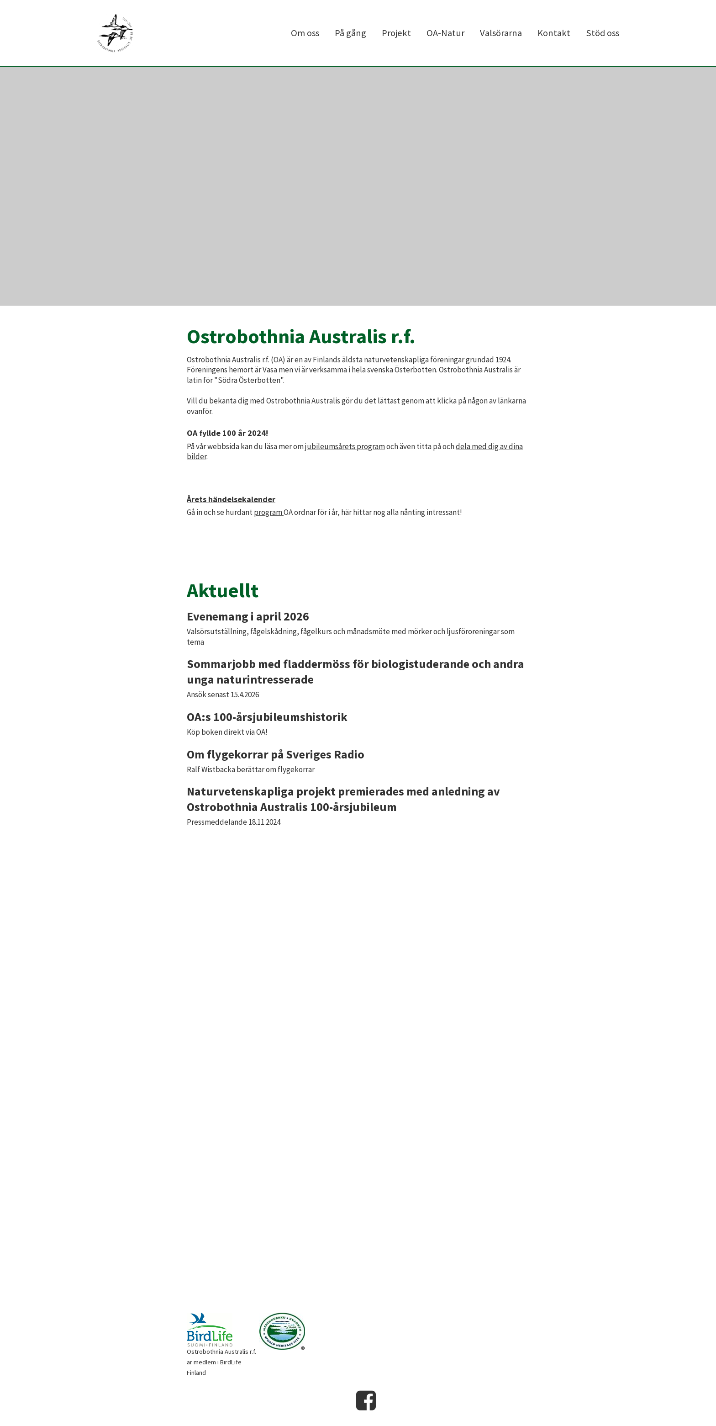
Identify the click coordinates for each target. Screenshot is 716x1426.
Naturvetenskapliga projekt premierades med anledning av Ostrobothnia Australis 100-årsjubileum (343, 799)
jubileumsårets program (345, 446)
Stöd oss (602, 33)
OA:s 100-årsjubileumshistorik (267, 716)
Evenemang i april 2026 (248, 616)
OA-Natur (445, 33)
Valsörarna (501, 33)
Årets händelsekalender (231, 499)
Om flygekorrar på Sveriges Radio (275, 754)
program (269, 512)
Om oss (305, 33)
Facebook (366, 1400)
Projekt (396, 33)
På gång (350, 33)
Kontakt (553, 33)
